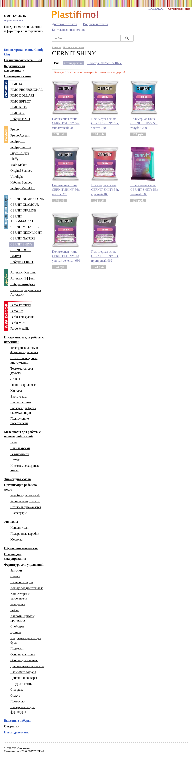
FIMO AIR (17, 113)
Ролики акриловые (23, 384)
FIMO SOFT (18, 84)
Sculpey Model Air (22, 188)
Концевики (17, 604)
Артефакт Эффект (22, 278)
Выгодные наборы (17, 720)
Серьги (15, 576)
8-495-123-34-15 (15, 16)
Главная (56, 47)
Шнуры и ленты (21, 683)
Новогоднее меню (16, 732)
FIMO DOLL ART (22, 95)
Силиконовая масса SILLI (23, 60)
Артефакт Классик (23, 272)
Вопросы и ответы (95, 24)
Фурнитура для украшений (24, 564)
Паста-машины (20, 402)
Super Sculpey (19, 153)
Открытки (11, 726)
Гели (13, 442)
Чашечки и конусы (23, 672)
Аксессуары (18, 513)
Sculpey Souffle (20, 147)
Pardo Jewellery (20, 305)
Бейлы (14, 610)
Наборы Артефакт (22, 284)
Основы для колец (22, 654)
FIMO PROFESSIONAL (26, 89)
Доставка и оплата (64, 24)
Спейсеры (17, 626)
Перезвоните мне (13, 20)
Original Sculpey (21, 170)
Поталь (15, 460)
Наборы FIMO (20, 119)
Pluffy (14, 159)
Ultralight (16, 176)
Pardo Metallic (19, 328)
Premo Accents (20, 135)
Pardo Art (16, 311)
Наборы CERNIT (21, 262)
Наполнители (19, 527)
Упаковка (11, 522)
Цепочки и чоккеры (23, 677)
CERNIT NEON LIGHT (26, 232)
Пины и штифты (21, 582)
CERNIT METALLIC (24, 226)
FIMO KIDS (18, 107)
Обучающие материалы (21, 548)
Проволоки (17, 701)
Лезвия (15, 378)
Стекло (15, 695)
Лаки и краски (20, 448)
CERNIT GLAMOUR (24, 204)
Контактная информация (68, 29)
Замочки (16, 570)
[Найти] (127, 38)
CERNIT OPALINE (23, 210)
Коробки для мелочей (25, 495)
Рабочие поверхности (25, 501)
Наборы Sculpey (21, 182)
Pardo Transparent (22, 316)
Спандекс (16, 689)
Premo (14, 129)
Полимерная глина (17, 76)
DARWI (15, 256)
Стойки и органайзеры (25, 507)
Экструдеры (18, 396)
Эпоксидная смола (17, 479)
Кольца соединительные (26, 588)
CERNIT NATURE (22, 238)
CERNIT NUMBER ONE (27, 198)
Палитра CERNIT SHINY (104, 63)
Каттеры (16, 390)
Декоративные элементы (27, 666)
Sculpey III (17, 141)
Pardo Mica (17, 322)
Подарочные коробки (24, 533)
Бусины (15, 632)
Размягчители (19, 454)
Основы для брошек (24, 660)
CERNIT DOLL (20, 250)
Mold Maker (18, 165)
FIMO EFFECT (20, 101)
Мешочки (16, 539)
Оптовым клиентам (179, 8)
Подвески (17, 648)
